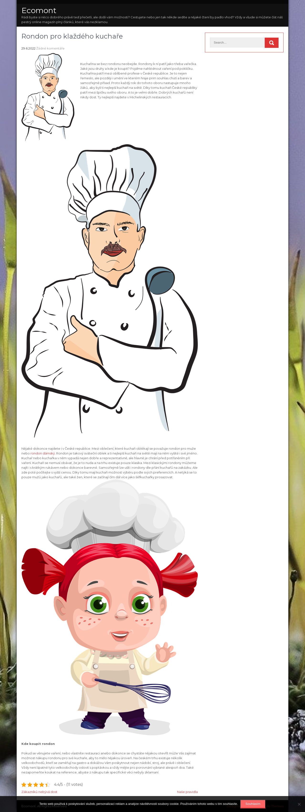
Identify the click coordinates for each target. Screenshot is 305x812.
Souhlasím (252, 804)
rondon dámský (42, 453)
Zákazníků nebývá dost (39, 792)
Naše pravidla (187, 792)
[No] (299, 804)
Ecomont (38, 10)
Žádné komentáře (50, 48)
